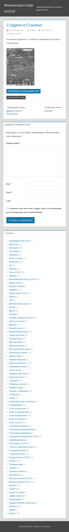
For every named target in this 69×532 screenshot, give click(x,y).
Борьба (12, 275)
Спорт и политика (17, 419)
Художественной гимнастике (22, 503)
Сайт (8, 201)
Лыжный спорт (15, 338)
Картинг (12, 324)
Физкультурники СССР (19, 482)
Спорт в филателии (18, 415)
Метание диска (16, 342)
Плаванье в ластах (17, 384)
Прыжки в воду (16, 387)
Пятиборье (14, 394)
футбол (12, 485)
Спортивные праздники (19, 433)
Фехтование (14, 475)
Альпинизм (14, 251)
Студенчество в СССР (19, 457)
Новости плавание (17, 359)
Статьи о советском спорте (21, 447)
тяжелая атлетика (17, 471)
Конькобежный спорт (18, 331)
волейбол (13, 289)
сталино (21, 97)
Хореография (15, 499)
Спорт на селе (15, 422)
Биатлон (13, 268)
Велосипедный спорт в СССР (22, 279)
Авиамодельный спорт (19, 241)
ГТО (11, 300)
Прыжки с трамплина (18, 391)
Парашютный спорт (18, 373)
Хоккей (12, 489)
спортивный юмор (17, 440)
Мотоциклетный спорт (19, 349)
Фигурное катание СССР (20, 478)
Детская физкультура (19, 303)
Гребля (12, 296)
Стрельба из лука (17, 454)
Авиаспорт (14, 244)
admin (32, 30)
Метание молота (16, 345)
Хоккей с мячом (16, 496)
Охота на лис (15, 370)
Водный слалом (16, 286)
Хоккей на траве (16, 492)
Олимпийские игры (17, 366)
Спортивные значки (18, 426)
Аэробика (13, 255)
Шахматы (13, 506)
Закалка (13, 314)
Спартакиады (15, 405)
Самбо (12, 398)
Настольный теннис (18, 352)
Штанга (12, 513)
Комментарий (13, 143)
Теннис (12, 461)
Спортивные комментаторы (21, 429)
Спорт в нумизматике (19, 412)
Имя (8, 184)
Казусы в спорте (16, 321)
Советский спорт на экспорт (22, 401)
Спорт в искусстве (17, 408)
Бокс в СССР (15, 272)
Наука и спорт (15, 356)
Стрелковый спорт (17, 450)
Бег (10, 265)
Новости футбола (17, 363)
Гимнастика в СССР (18, 293)
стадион (11, 97)
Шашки (12, 510)
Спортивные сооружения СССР (23, 91)
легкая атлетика (16, 335)
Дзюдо (12, 307)
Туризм (12, 468)
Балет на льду (15, 258)
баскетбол (14, 262)
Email (9, 192)
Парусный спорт (16, 377)
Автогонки (13, 248)
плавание (13, 380)
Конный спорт (15, 328)
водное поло (15, 282)
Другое (12, 310)
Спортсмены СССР (18, 443)
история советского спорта (21, 317)
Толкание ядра (16, 464)
